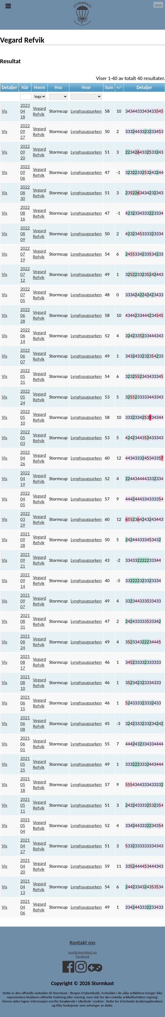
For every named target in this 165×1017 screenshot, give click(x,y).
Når (25, 87)
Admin (158, 5)
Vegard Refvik (39, 111)
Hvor (86, 87)
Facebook (82, 956)
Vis (4, 111)
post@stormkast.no (82, 952)
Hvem (39, 87)
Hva (58, 87)
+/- (119, 87)
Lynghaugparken (86, 111)
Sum (109, 87)
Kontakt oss (82, 942)
